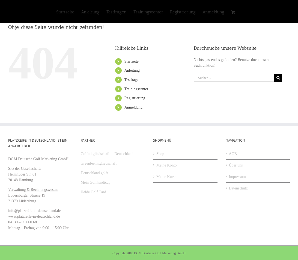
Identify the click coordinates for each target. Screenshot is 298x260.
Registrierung (134, 98)
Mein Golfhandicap (96, 182)
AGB (233, 154)
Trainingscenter (136, 89)
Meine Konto (166, 165)
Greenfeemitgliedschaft (99, 163)
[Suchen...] (234, 78)
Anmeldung (133, 107)
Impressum (237, 177)
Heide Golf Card (93, 192)
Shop (160, 154)
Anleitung (132, 70)
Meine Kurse (166, 177)
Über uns (236, 165)
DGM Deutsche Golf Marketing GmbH (160, 253)
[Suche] (278, 78)
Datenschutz (238, 188)
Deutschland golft (94, 173)
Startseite (131, 61)
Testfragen (132, 80)
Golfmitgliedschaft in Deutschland (107, 154)
